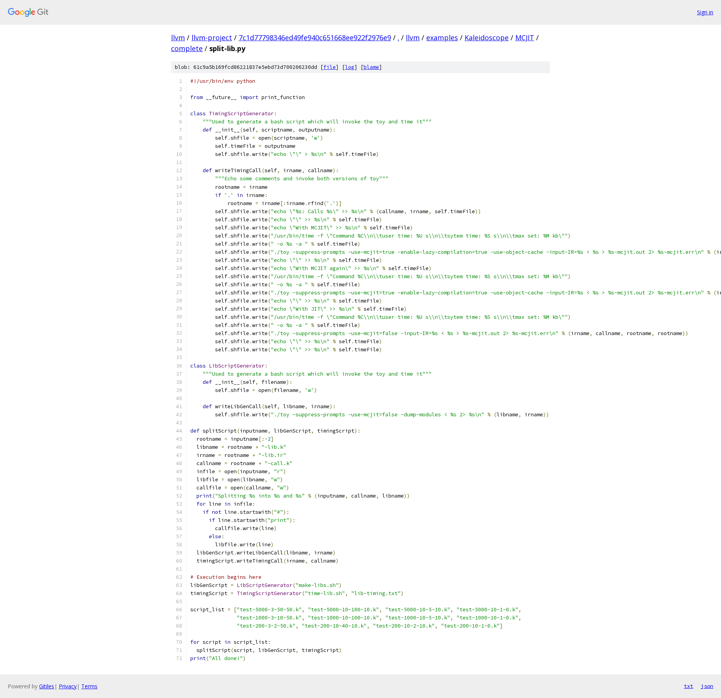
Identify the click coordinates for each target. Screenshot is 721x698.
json (707, 686)
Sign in (705, 12)
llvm (178, 37)
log (349, 67)
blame (371, 67)
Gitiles (46, 686)
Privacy (68, 686)
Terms (89, 686)
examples (442, 37)
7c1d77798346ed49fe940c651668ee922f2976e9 (315, 37)
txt (688, 686)
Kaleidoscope (487, 37)
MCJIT (524, 37)
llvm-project (211, 37)
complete (187, 48)
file (329, 67)
